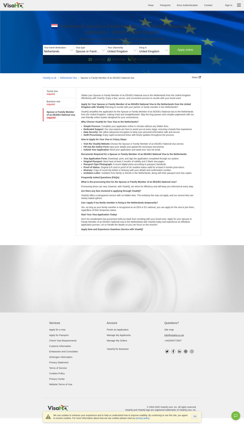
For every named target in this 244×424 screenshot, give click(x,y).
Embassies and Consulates (63, 351)
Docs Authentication (187, 5)
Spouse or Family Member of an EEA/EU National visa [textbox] (90, 51)
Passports (165, 5)
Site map (169, 329)
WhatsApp (116, 59)
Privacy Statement (59, 362)
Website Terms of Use (60, 384)
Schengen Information (61, 357)
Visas (151, 5)
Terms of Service (58, 368)
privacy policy (142, 418)
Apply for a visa (57, 329)
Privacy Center (57, 379)
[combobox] (58, 50)
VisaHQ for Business (118, 349)
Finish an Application (118, 329)
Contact (208, 5)
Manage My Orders (117, 340)
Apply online (185, 49)
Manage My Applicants (119, 335)
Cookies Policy (57, 373)
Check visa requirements (63, 340)
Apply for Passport (59, 335)
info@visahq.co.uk (174, 335)
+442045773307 (173, 340)
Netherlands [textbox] (51, 51)
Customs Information (60, 346)
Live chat (97, 59)
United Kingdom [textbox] (118, 51)
